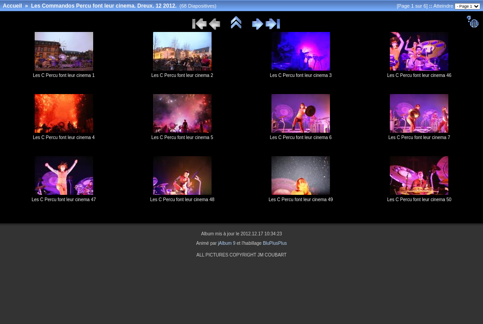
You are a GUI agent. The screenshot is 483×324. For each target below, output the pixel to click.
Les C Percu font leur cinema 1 (64, 75)
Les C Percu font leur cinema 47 (64, 199)
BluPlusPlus (275, 243)
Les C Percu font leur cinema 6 (300, 137)
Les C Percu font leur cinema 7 (419, 137)
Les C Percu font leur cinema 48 (182, 199)
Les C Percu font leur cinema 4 (64, 137)
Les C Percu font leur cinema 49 (301, 199)
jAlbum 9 (226, 243)
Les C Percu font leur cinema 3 (300, 75)
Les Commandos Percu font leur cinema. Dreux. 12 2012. (103, 6)
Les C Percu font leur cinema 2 (182, 75)
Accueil (12, 6)
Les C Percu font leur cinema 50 (419, 199)
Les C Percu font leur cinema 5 (182, 137)
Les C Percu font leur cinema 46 (419, 75)
